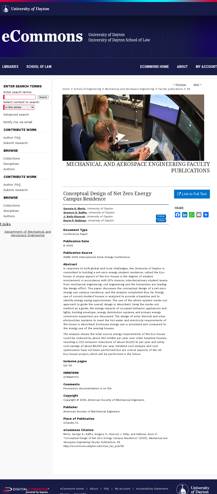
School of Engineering (87, 89)
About (94, 488)
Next (196, 84)
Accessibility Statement (152, 488)
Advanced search (16, 114)
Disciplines (11, 163)
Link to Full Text (191, 194)
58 (188, 89)
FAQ (107, 488)
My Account (123, 488)
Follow (161, 216)
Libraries (10, 66)
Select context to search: (21, 102)
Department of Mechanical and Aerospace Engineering (27, 233)
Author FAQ (12, 137)
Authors (9, 169)
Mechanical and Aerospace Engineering (129, 89)
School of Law (39, 66)
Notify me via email (17, 122)
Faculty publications (170, 89)
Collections (11, 158)
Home (66, 89)
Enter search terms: (17, 92)
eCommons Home (72, 488)
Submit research (15, 143)
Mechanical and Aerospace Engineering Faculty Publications (138, 167)
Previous (181, 84)
